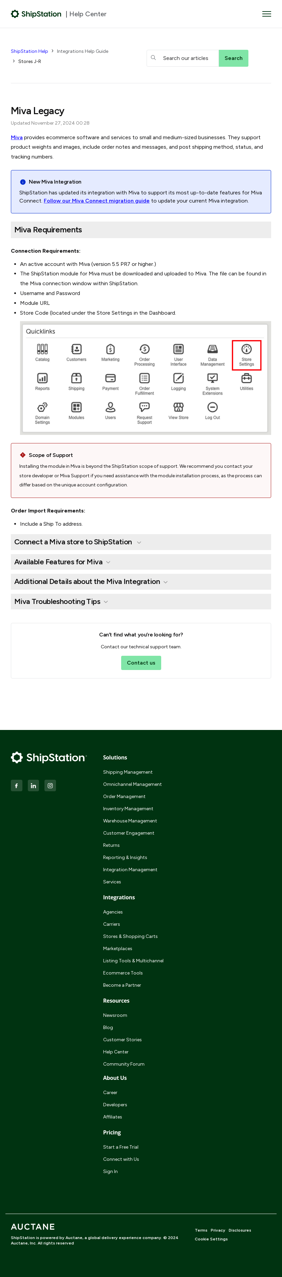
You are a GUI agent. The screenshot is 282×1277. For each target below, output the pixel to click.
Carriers (111, 924)
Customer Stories (122, 1040)
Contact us (141, 663)
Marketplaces (117, 948)
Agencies (113, 912)
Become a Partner (122, 985)
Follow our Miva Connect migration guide (97, 200)
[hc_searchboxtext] (183, 58)
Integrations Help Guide (82, 51)
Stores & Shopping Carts (130, 936)
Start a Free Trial (120, 1147)
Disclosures (240, 1230)
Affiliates (112, 1117)
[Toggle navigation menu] (267, 14)
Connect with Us (121, 1159)
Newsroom (115, 1015)
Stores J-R (29, 61)
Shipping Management (128, 772)
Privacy (218, 1230)
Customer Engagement (128, 833)
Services (112, 882)
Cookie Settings (211, 1239)
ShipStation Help (29, 51)
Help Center (116, 1052)
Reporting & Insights (125, 857)
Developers (115, 1105)
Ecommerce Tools (123, 973)
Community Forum (124, 1064)
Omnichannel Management (132, 784)
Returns (111, 845)
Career (110, 1092)
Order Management (124, 796)
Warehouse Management (130, 821)
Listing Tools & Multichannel (133, 961)
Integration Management (130, 870)
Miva (17, 137)
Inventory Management (128, 809)
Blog (108, 1027)
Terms (201, 1230)
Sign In (110, 1171)
